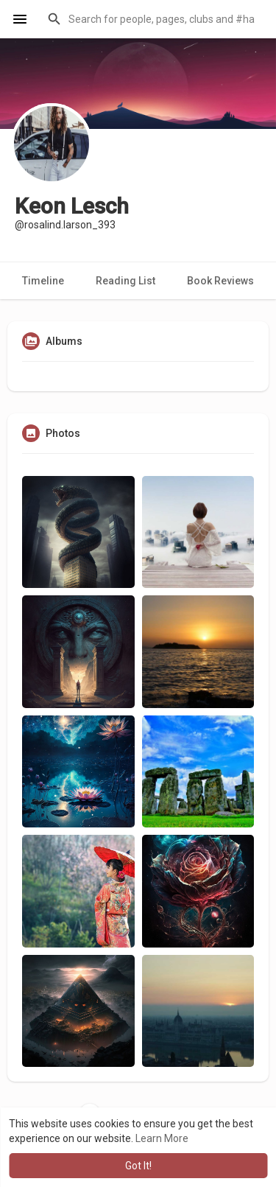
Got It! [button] (138, 1166)
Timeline (43, 281)
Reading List (125, 281)
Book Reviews (220, 281)
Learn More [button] (161, 1138)
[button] (152, 19)
